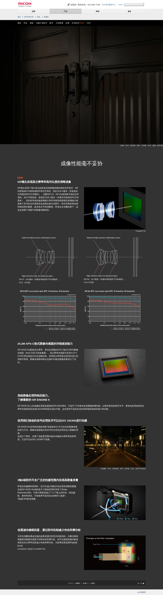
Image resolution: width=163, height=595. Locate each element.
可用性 (92, 583)
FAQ (88, 23)
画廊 (67, 23)
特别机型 (78, 23)
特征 (38, 17)
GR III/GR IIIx (29, 17)
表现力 (85, 583)
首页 (19, 17)
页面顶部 (142, 592)
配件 (51, 23)
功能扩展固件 (41, 23)
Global (120, 5)
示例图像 (59, 23)
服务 (129, 11)
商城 (97, 11)
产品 (65, 11)
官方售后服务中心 (109, 5)
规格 (32, 23)
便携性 (77, 583)
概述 (19, 23)
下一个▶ (141, 583)
